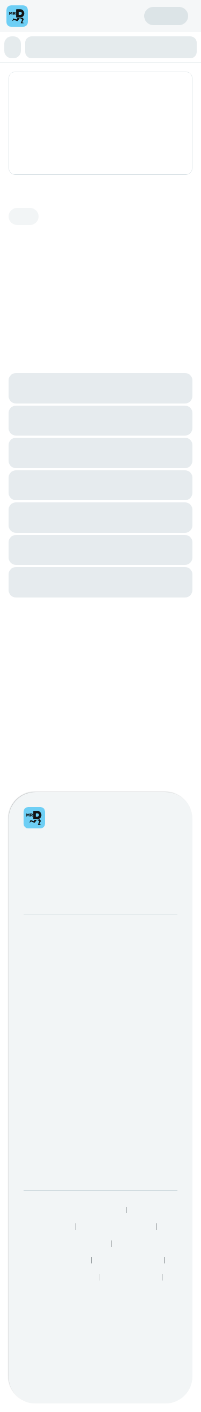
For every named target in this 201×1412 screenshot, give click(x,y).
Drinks (89, 133)
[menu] (36, 30)
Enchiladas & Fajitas (97, 123)
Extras (112, 133)
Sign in (112, 49)
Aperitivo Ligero (33, 123)
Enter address (31, 38)
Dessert (64, 133)
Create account (33, 49)
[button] (100, 92)
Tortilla (38, 133)
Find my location (90, 38)
